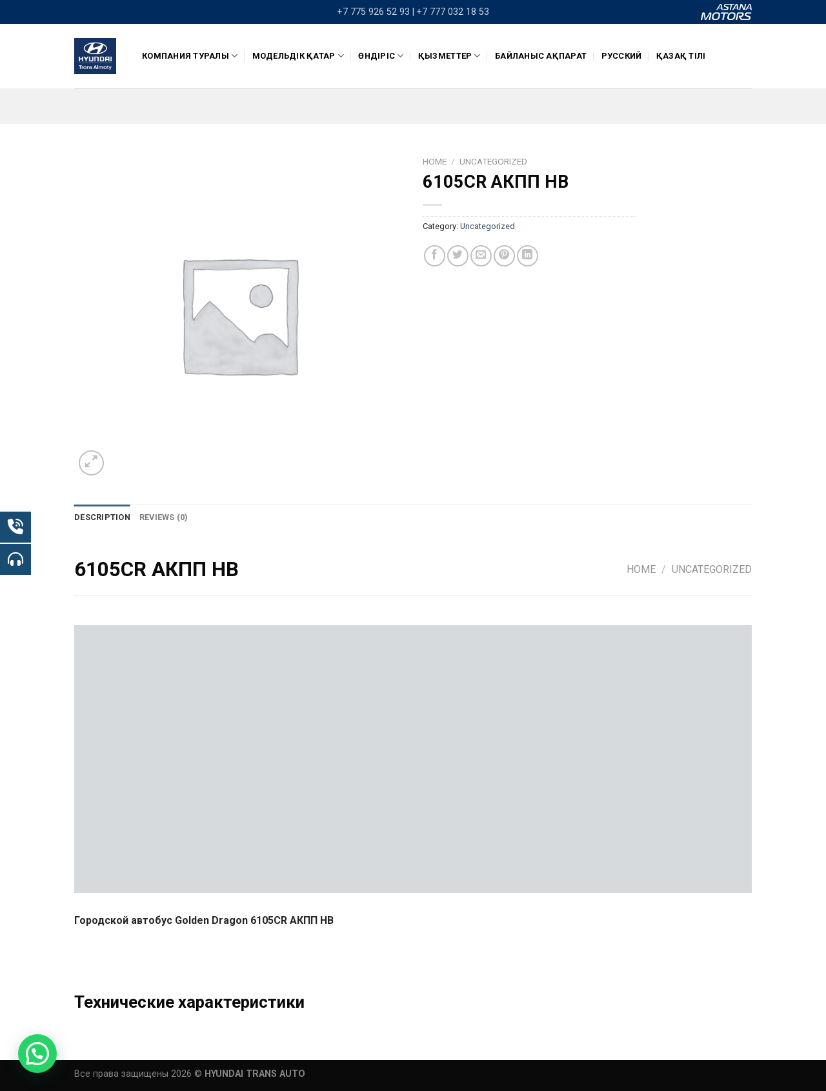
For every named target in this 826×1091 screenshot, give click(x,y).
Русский (621, 56)
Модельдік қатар (298, 56)
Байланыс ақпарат (541, 56)
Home (435, 161)
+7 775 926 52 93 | (375, 11)
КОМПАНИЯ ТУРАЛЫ (189, 56)
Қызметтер (449, 56)
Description (102, 517)
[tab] (102, 517)
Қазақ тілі (681, 56)
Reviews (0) (163, 517)
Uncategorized (493, 161)
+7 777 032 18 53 (452, 11)
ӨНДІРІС (380, 56)
